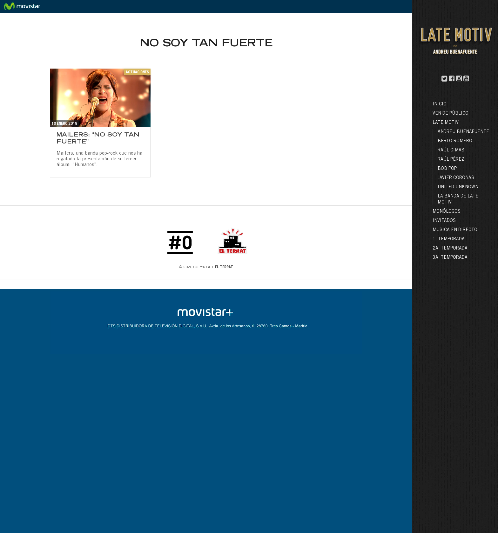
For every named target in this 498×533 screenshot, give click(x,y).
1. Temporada (449, 239)
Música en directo (455, 230)
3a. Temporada (450, 258)
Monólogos (447, 212)
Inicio (440, 104)
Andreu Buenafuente (463, 132)
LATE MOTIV (446, 123)
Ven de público (450, 113)
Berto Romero (455, 141)
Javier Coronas (456, 178)
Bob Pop (447, 169)
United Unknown (458, 187)
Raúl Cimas (451, 150)
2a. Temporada (450, 248)
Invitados (444, 221)
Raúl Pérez (451, 159)
